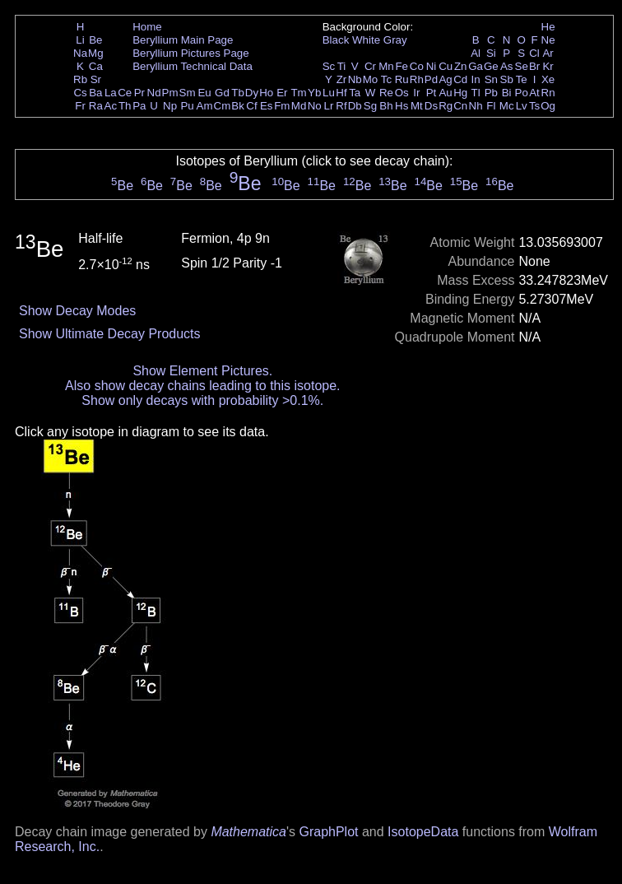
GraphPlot (328, 832)
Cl (534, 53)
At (534, 92)
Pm (170, 92)
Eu (204, 92)
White (366, 40)
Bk (237, 106)
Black (336, 40)
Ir (416, 92)
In (475, 79)
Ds (431, 106)
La (110, 92)
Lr (329, 106)
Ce (125, 92)
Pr (139, 92)
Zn (460, 66)
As (506, 66)
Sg (370, 106)
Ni (431, 66)
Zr (342, 79)
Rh (417, 79)
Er (281, 92)
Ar (547, 53)
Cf (251, 106)
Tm (298, 92)
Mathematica (248, 832)
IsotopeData (423, 832)
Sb (506, 79)
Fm (282, 106)
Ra (96, 106)
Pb (491, 92)
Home (147, 27)
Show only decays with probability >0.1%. (202, 400)
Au (445, 92)
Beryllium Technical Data (192, 66)
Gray (395, 40)
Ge (491, 66)
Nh (476, 106)
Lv (521, 106)
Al (475, 53)
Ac (111, 106)
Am (205, 106)
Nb (355, 79)
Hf (341, 92)
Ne (548, 40)
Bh (385, 106)
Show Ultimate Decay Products (110, 334)
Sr (96, 79)
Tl (475, 92)
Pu (186, 106)
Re (386, 92)
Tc (386, 79)
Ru (402, 79)
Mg (96, 53)
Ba (95, 92)
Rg (446, 106)
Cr (370, 66)
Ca (96, 66)
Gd (222, 92)
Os (402, 92)
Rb (80, 79)
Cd (460, 79)
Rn (548, 92)
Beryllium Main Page (182, 40)
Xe (548, 79)
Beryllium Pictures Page (190, 53)
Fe (401, 66)
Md (299, 106)
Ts (534, 106)
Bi (507, 92)
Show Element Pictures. (202, 371)
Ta (354, 92)
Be (95, 40)
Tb (237, 92)
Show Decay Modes (77, 311)
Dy (251, 92)
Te (521, 79)
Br (534, 66)
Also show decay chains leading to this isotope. (202, 386)
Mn (386, 66)
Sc (329, 66)
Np (170, 106)
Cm (222, 106)
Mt (417, 106)
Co (417, 66)
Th (125, 106)
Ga (475, 66)
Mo (370, 79)
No (315, 106)
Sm (187, 92)
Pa (139, 106)
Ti (341, 66)
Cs (79, 92)
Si (491, 53)
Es (266, 106)
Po (521, 92)
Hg (460, 92)
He (548, 27)
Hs (401, 106)
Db (355, 106)
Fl (490, 106)
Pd (431, 79)
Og (548, 106)
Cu (446, 66)
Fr (80, 106)
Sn (491, 79)
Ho (266, 92)
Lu (329, 92)
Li (80, 40)
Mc (506, 106)
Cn (460, 106)
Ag (445, 79)
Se (521, 66)
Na (80, 53)
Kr (547, 66)
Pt (431, 92)
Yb (314, 92)
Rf (341, 106)
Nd (154, 92)
